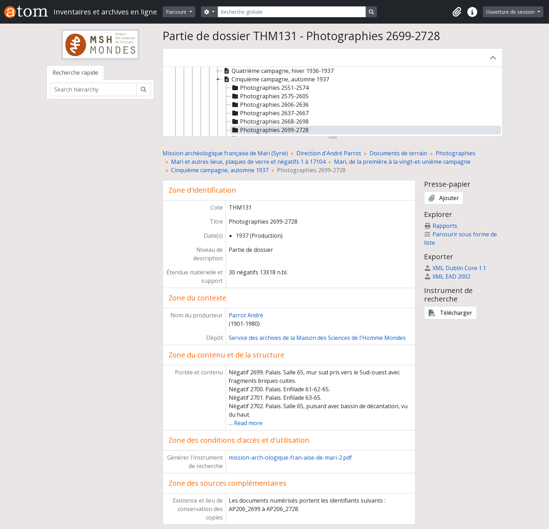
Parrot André (246, 315)
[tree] (332, 102)
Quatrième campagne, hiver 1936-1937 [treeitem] (278, 71)
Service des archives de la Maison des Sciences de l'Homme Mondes (317, 338)
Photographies (455, 153)
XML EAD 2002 (447, 276)
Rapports (440, 226)
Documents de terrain (398, 153)
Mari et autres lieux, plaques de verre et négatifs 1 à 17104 (248, 162)
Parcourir (177, 11)
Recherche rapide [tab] (75, 72)
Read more (248, 423)
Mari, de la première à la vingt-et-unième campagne (402, 162)
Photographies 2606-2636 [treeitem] (270, 104)
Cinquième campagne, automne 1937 (220, 170)
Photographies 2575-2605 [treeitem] (270, 96)
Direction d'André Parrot (328, 153)
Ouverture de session (511, 11)
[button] (457, 12)
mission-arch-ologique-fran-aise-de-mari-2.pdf (290, 457)
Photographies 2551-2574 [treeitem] (270, 87)
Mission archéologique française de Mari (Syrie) (225, 153)
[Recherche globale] (291, 11)
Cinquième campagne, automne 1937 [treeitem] (275, 79)
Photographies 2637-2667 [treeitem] (270, 113)
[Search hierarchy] (93, 89)
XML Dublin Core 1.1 (455, 268)
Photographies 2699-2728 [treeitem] (270, 130)
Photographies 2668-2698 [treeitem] (270, 121)
